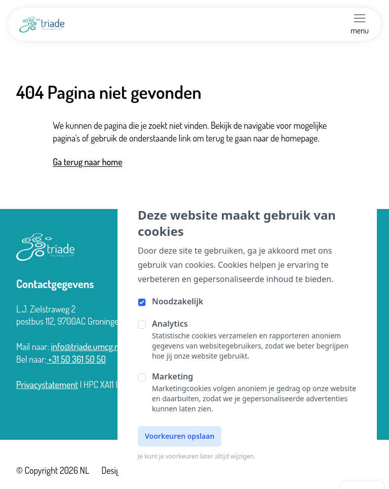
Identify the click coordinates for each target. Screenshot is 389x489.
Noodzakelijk (177, 301)
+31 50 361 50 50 (76, 359)
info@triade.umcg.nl (86, 346)
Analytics (170, 323)
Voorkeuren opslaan (179, 436)
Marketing (172, 376)
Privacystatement (47, 384)
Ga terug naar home (87, 161)
